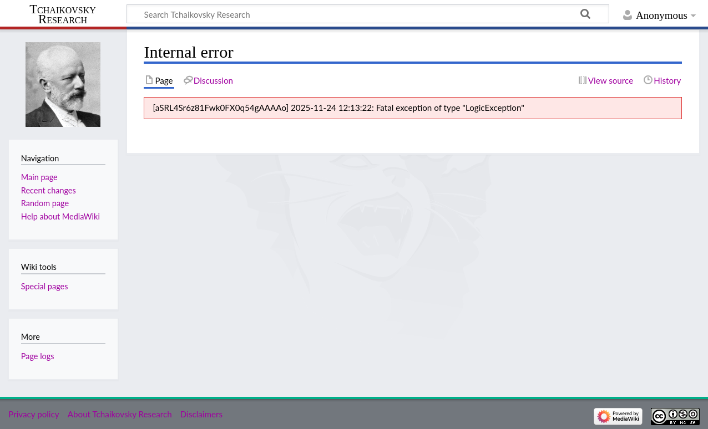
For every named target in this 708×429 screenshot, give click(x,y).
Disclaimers (201, 414)
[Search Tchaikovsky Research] (368, 14)
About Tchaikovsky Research (120, 414)
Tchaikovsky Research (62, 14)
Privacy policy (33, 414)
